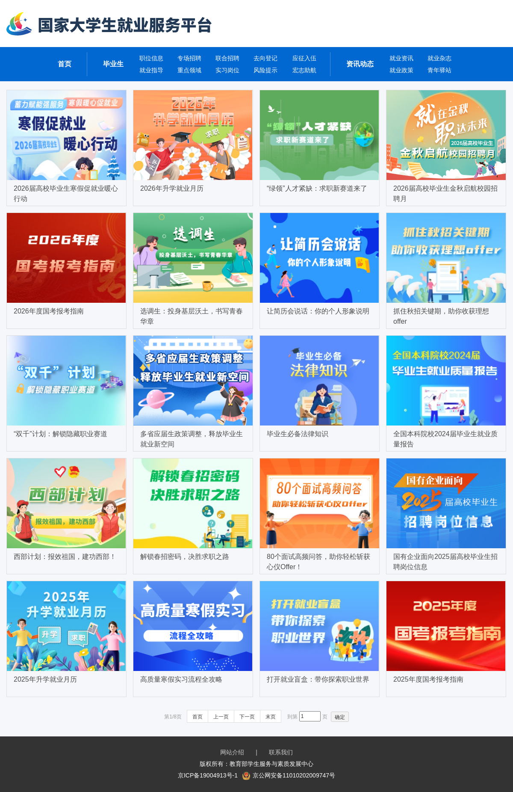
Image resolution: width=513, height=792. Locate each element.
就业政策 (401, 70)
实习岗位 (227, 70)
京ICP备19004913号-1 (208, 775)
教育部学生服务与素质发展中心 (271, 763)
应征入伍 (304, 58)
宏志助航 (304, 70)
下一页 (247, 717)
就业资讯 (401, 58)
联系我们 (281, 752)
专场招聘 (189, 58)
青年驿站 (439, 70)
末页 (270, 717)
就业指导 (151, 70)
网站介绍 (232, 752)
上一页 (221, 717)
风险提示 (265, 70)
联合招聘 (227, 58)
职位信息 (151, 58)
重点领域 (189, 70)
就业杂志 (439, 58)
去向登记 (265, 58)
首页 (64, 64)
